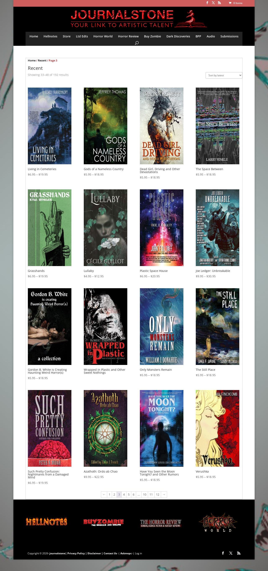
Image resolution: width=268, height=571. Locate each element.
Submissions (229, 36)
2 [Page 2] (114, 494)
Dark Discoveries (178, 36)
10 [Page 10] (144, 494)
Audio (211, 36)
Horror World (103, 36)
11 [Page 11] (151, 494)
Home (34, 36)
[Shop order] (224, 75)
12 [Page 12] (157, 494)
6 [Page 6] (133, 494)
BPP (198, 36)
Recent (42, 60)
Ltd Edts (82, 36)
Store (67, 36)
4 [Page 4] (124, 494)
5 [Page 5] (129, 494)
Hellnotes (50, 36)
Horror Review (128, 36)
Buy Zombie (152, 36)
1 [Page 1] (109, 494)
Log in (138, 553)
